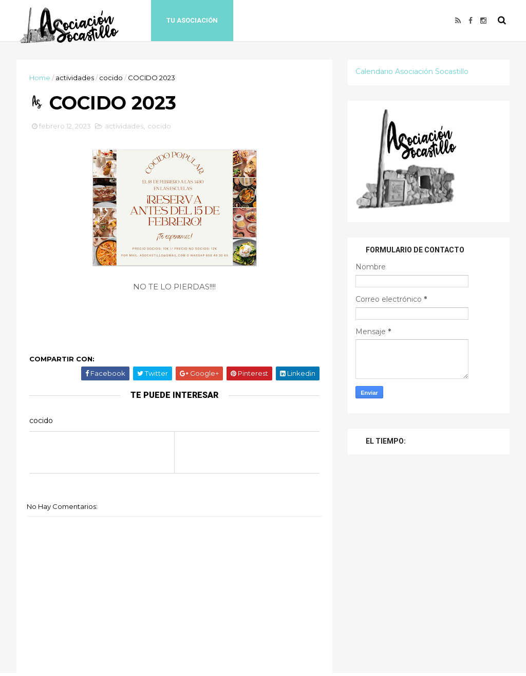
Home (39, 78)
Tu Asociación (192, 20)
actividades (74, 78)
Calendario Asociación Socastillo (411, 71)
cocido (111, 78)
